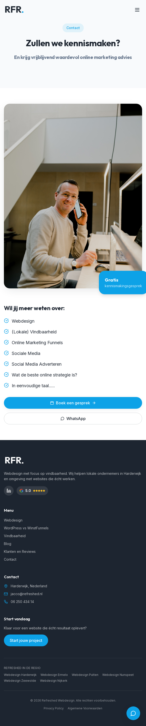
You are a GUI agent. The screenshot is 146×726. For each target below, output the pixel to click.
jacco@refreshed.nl (26, 594)
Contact (10, 559)
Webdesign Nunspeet (118, 675)
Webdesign (13, 520)
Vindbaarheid (15, 536)
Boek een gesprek (73, 402)
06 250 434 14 (22, 602)
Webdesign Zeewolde (20, 680)
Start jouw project (26, 640)
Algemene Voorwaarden (85, 708)
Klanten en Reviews (20, 551)
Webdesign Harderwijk (20, 675)
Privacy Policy (54, 708)
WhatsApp (73, 418)
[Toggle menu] (137, 10)
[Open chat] (133, 713)
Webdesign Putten (85, 675)
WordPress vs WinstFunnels (26, 528)
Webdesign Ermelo (54, 675)
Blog (7, 544)
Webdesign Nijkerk (53, 680)
